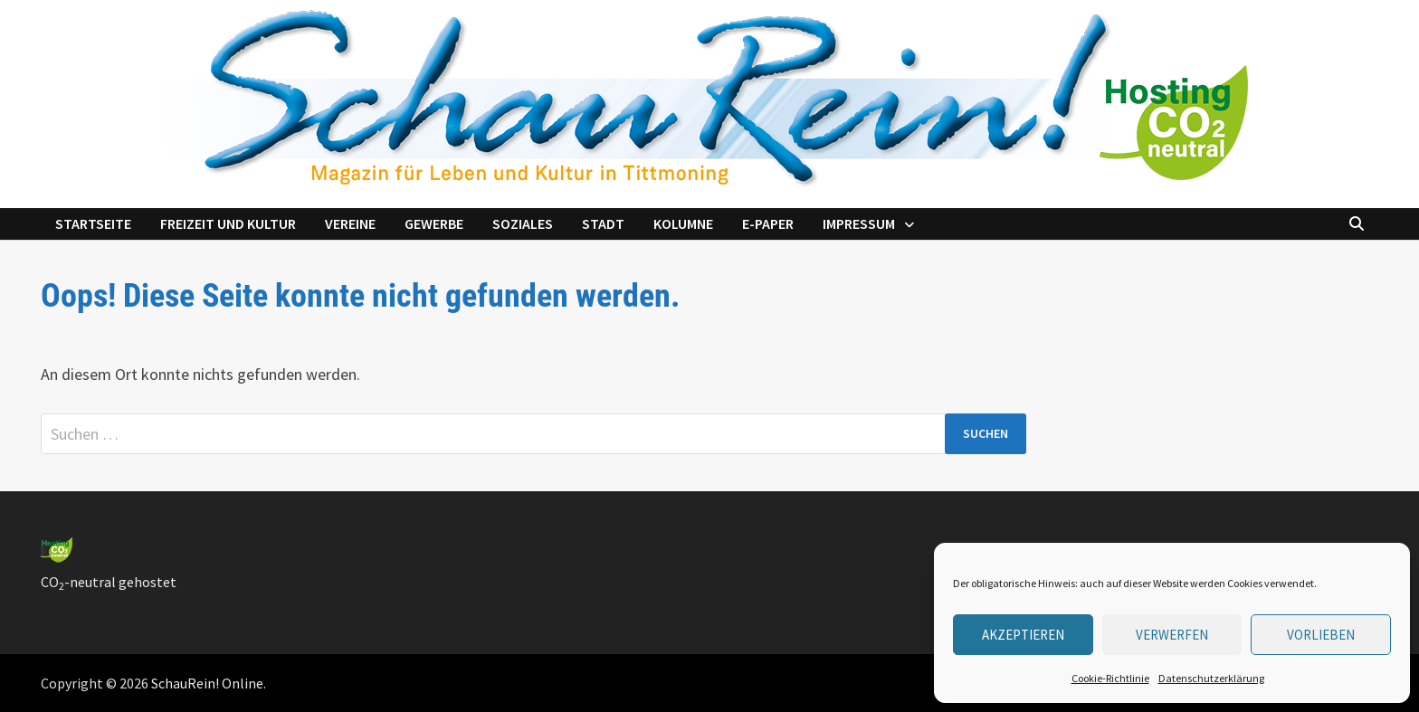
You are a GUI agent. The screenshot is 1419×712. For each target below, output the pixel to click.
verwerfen (1172, 634)
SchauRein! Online (207, 683)
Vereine (350, 223)
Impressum (859, 223)
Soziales (522, 223)
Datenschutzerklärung (1211, 678)
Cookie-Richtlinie (1110, 678)
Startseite (93, 223)
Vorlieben (1321, 634)
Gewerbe (434, 223)
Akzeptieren (1023, 634)
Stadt (603, 223)
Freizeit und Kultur (228, 223)
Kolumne (683, 223)
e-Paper (768, 223)
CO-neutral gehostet (108, 582)
